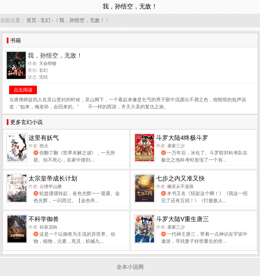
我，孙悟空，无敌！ (82, 20)
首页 (31, 20)
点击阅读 (23, 89)
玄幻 (45, 20)
